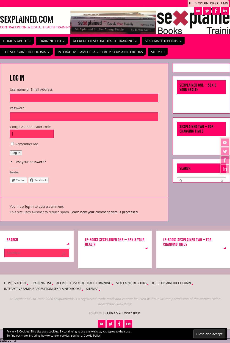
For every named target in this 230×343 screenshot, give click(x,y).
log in (29, 206)
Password (17, 108)
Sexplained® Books (131, 283)
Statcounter (9, 340)
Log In (16, 153)
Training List (41, 283)
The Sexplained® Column (208, 3)
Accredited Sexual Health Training (83, 283)
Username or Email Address (31, 89)
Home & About (15, 283)
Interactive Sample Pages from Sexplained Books (42, 289)
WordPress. (132, 313)
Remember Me (26, 144)
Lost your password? (30, 162)
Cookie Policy (92, 336)
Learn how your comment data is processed (104, 212)
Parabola (114, 313)
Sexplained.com (26, 19)
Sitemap (92, 289)
